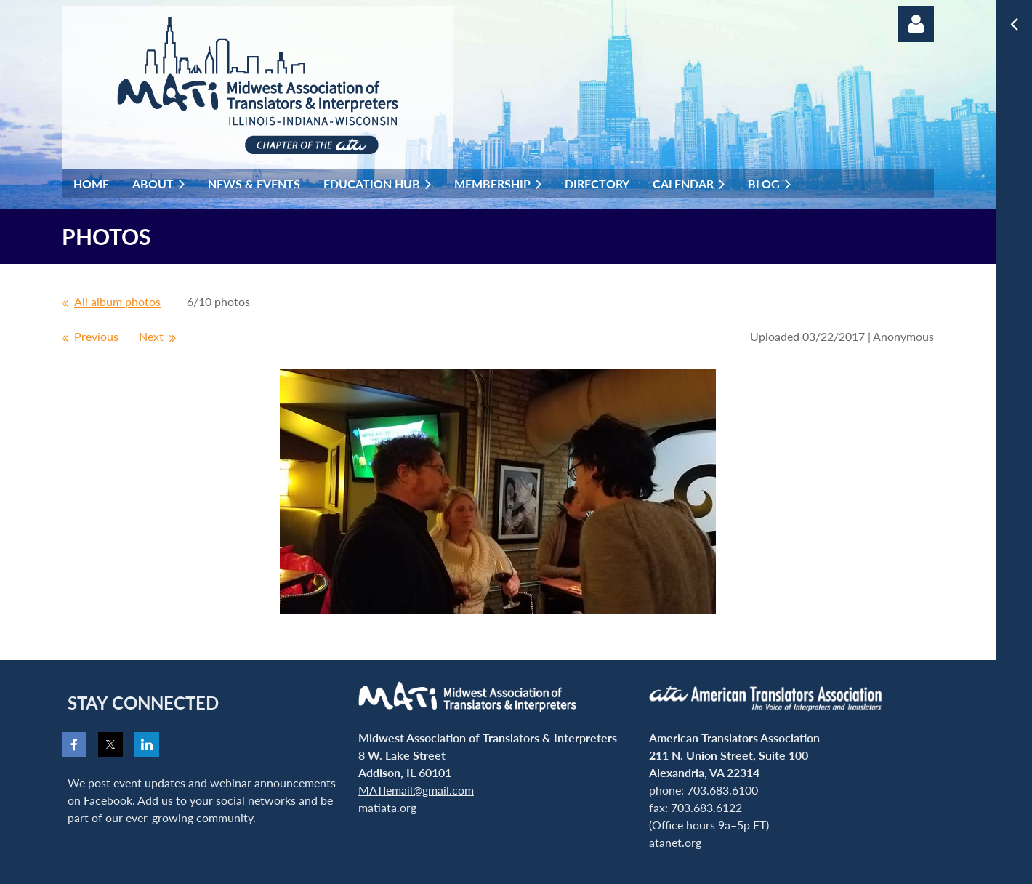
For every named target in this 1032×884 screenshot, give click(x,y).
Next (151, 336)
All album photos (117, 301)
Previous (96, 336)
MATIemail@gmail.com (416, 790)
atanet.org (675, 842)
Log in (916, 24)
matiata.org (387, 807)
